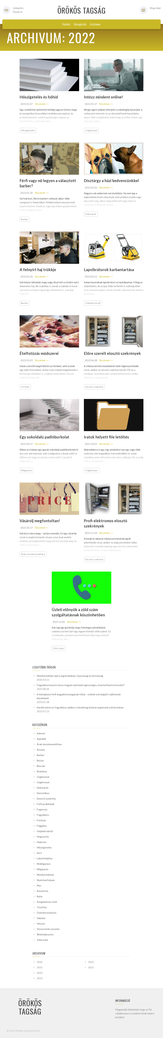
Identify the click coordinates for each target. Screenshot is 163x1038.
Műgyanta (26, 470)
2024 (40, 972)
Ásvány (41, 749)
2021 (91, 967)
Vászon (41, 923)
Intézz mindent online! (103, 97)
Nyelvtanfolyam (46, 880)
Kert (39, 852)
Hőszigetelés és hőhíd (39, 97)
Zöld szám (58, 648)
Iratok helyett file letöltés (106, 437)
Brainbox (42, 771)
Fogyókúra (43, 814)
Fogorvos (42, 809)
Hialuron (41, 842)
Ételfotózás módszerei (39, 353)
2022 (91, 961)
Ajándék (41, 738)
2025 (40, 967)
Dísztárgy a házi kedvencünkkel (111, 180)
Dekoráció (90, 214)
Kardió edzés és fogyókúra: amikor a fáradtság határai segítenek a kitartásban (80, 707)
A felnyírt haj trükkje (38, 269)
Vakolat (41, 918)
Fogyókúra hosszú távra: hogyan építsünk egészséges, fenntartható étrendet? (81, 685)
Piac (39, 885)
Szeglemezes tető (47, 901)
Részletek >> (42, 103)
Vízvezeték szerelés (48, 929)
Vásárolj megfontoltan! (40, 520)
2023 (40, 978)
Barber (24, 219)
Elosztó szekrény (94, 386)
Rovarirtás (42, 891)
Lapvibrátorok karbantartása (109, 269)
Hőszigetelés (28, 130)
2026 (40, 961)
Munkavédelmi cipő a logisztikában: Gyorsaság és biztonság (70, 675)
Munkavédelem (45, 874)
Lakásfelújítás (44, 858)
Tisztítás (42, 907)
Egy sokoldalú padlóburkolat (44, 437)
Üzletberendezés (46, 912)
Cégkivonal (91, 130)
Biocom (41, 766)
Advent (41, 733)
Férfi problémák (45, 804)
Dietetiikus (43, 793)
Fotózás (25, 386)
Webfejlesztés (45, 934)
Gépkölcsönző (93, 303)
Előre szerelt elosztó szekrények (112, 353)
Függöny (42, 825)
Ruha (39, 896)
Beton (40, 760)
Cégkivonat (91, 470)
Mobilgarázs (43, 863)
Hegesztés (43, 836)
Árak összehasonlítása (33, 554)
